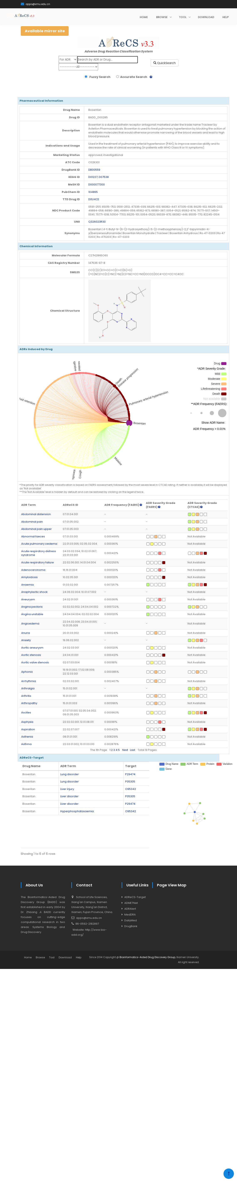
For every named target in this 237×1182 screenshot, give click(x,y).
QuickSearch (164, 63)
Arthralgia (28, 688)
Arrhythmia (28, 681)
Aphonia (27, 672)
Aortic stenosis (31, 655)
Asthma (26, 744)
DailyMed (130, 920)
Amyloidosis (29, 577)
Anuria (25, 633)
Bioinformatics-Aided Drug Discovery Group (147, 957)
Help (78, 957)
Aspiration (28, 729)
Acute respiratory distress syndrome (38, 553)
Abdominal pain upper (36, 529)
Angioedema (30, 624)
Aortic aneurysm (32, 648)
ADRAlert (130, 909)
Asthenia (27, 737)
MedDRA (130, 915)
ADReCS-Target (135, 897)
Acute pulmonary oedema (39, 544)
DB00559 (94, 170)
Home (28, 957)
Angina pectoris (32, 607)
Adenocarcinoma (33, 570)
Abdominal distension (36, 514)
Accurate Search (133, 77)
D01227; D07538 (98, 177)
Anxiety (26, 640)
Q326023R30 (97, 222)
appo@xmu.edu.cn (35, 4)
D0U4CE (93, 199)
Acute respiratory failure (37, 562)
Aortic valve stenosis (35, 662)
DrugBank (130, 926)
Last (132, 750)
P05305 (130, 781)
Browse (40, 957)
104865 (93, 192)
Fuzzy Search (99, 77)
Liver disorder (69, 796)
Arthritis (26, 696)
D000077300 (96, 184)
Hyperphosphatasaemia (77, 811)
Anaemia (27, 585)
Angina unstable (32, 614)
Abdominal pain (32, 522)
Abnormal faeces (33, 536)
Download (65, 957)
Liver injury (67, 789)
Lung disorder (69, 774)
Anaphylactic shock (34, 592)
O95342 (130, 789)
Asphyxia (27, 722)
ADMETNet (131, 903)
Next (125, 750)
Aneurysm (28, 599)
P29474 (130, 774)
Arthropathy (29, 703)
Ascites (26, 712)
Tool (51, 957)
